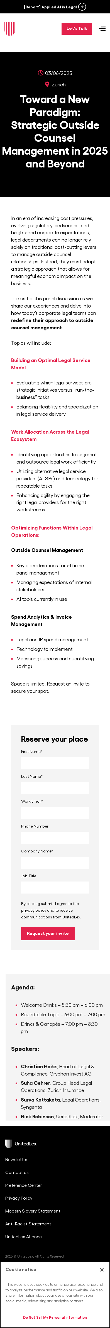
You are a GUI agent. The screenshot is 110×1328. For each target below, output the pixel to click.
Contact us (17, 1172)
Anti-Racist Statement (28, 1224)
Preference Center (23, 1185)
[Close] (102, 1270)
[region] (55, 1295)
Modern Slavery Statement (32, 1211)
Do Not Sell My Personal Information (55, 1317)
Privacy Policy (18, 1198)
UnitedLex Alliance (23, 1237)
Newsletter (16, 1159)
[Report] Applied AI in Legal (50, 7)
